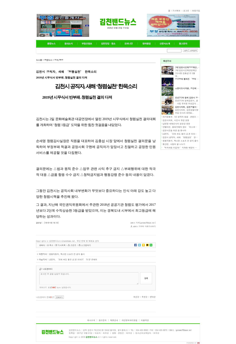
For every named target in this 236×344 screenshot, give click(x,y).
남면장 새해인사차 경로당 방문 (176, 123)
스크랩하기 (86, 245)
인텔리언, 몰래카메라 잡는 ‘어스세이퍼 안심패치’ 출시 (188, 126)
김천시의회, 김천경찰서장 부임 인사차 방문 (194, 106)
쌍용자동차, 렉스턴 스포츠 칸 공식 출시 (67, 254)
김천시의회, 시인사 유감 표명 (176, 120)
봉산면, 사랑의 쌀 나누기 (174, 144)
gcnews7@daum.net (184, 330)
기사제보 (176, 10)
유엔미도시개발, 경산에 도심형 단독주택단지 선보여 (198, 88)
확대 (43, 245)
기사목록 (62, 245)
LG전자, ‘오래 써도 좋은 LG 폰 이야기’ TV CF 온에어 (73, 259)
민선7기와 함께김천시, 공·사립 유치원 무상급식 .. (187, 102)
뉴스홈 (39, 59)
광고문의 (103, 320)
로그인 (186, 10)
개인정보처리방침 (129, 320)
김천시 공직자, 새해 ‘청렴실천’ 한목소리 (182, 137)
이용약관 (145, 320)
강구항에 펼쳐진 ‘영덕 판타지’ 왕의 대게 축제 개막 (199, 78)
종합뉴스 (48, 59)
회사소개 (91, 320)
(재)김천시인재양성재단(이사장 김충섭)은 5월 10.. (186, 73)
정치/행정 (58, 59)
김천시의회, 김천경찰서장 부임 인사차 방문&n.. (186, 111)
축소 (51, 245)
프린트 (73, 245)
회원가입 (196, 10)
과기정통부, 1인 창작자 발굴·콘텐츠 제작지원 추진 (186, 116)
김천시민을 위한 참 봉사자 (174, 130)
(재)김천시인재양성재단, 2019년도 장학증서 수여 (197, 67)
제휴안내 (114, 320)
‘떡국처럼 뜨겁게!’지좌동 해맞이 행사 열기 (183, 147)
